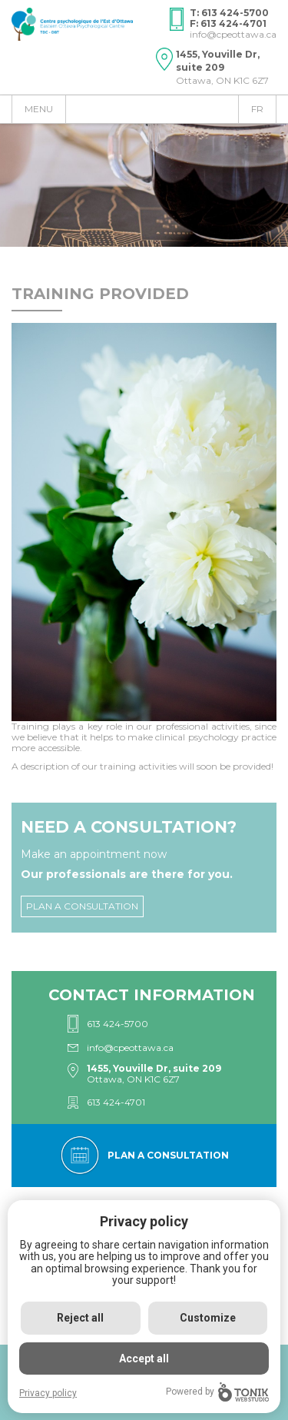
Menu (39, 109)
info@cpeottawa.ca (233, 34)
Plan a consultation (82, 906)
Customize (208, 1318)
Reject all (80, 1318)
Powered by (217, 1392)
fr (257, 109)
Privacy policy (48, 1393)
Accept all (144, 1358)
